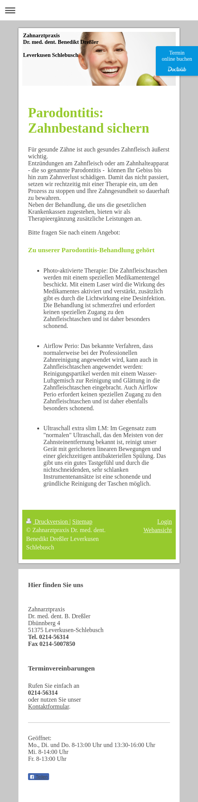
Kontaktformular (48, 706)
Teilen (39, 777)
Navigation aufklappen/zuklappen (99, 10)
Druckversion (47, 521)
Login (164, 521)
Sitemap (82, 521)
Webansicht (158, 530)
